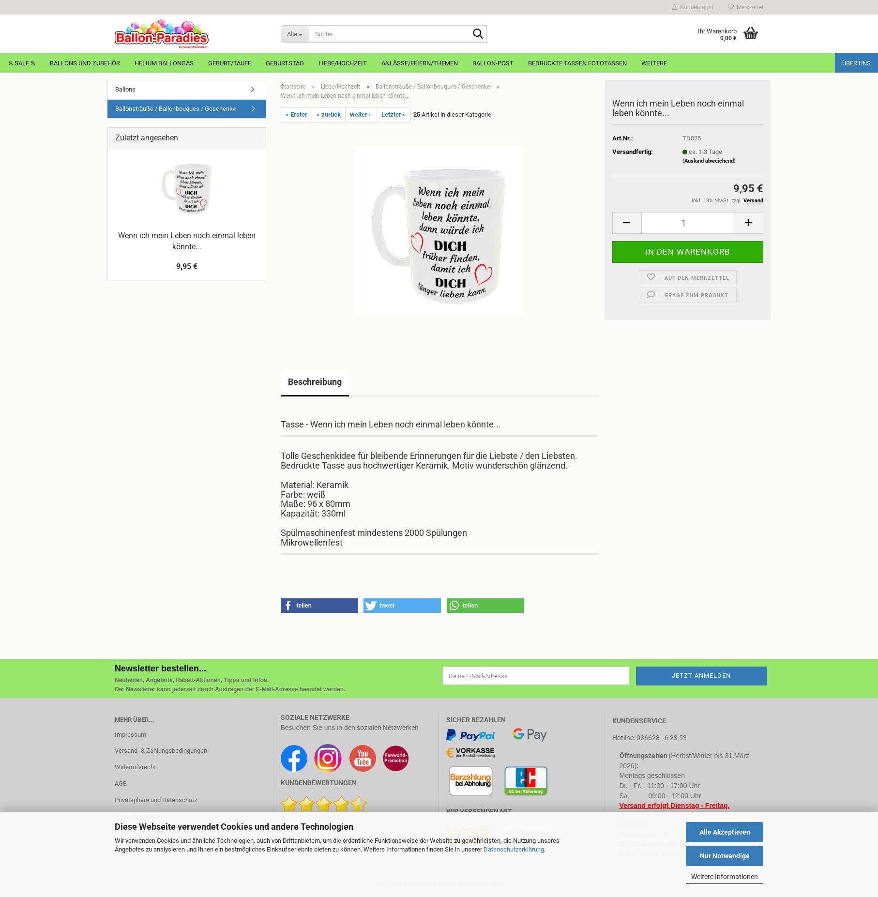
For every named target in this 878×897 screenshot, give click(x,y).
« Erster (296, 114)
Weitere (654, 63)
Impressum (130, 734)
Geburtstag (285, 63)
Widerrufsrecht (135, 767)
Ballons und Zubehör (85, 63)
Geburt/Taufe (229, 63)
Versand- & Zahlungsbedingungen (161, 750)
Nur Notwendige (725, 856)
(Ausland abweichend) (709, 161)
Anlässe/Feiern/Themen (419, 63)
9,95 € (186, 266)
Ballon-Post (493, 63)
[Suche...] (295, 34)
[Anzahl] (688, 223)
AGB (121, 783)
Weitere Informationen (724, 877)
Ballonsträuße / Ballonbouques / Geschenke (175, 108)
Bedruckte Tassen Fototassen (577, 63)
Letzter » (393, 114)
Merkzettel (745, 7)
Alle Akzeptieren (724, 832)
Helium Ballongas (164, 63)
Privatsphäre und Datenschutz (156, 800)
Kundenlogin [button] (692, 7)
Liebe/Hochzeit (342, 63)
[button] (626, 223)
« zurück (329, 114)
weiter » (361, 114)
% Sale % (21, 63)
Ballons (125, 89)
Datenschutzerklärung (514, 849)
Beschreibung (315, 382)
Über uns (856, 63)
